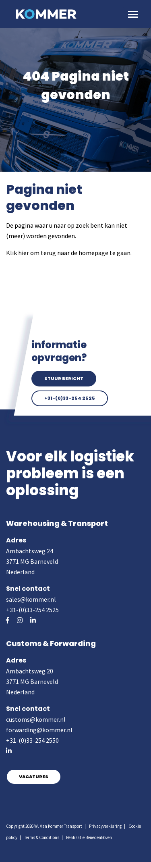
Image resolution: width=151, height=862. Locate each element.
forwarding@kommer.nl (39, 730)
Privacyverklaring (105, 826)
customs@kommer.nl (36, 719)
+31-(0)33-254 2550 (32, 740)
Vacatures (33, 776)
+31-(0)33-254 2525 (69, 398)
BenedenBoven (98, 837)
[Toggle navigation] (133, 14)
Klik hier (17, 253)
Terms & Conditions (41, 837)
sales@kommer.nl (31, 599)
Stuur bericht (63, 378)
